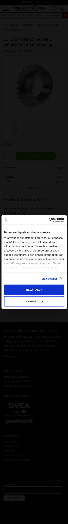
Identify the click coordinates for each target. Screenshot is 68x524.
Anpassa (34, 301)
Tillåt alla (34, 289)
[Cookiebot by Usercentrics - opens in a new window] (49, 219)
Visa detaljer (49, 278)
